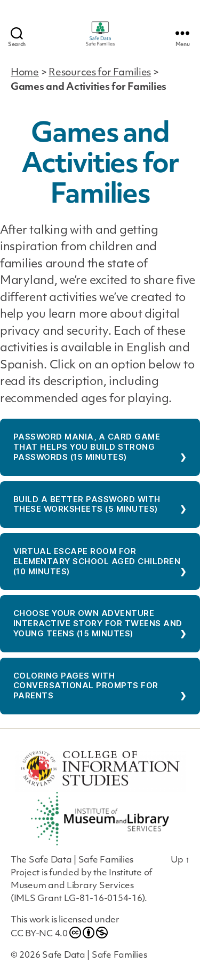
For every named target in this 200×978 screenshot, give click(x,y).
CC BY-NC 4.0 (59, 932)
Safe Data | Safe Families (94, 955)
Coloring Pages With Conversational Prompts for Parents (85, 686)
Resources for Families (100, 73)
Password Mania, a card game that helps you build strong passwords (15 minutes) (87, 447)
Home (25, 73)
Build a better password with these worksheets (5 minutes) (87, 504)
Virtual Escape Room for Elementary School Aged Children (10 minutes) (97, 561)
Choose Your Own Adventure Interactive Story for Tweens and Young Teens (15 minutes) (97, 623)
